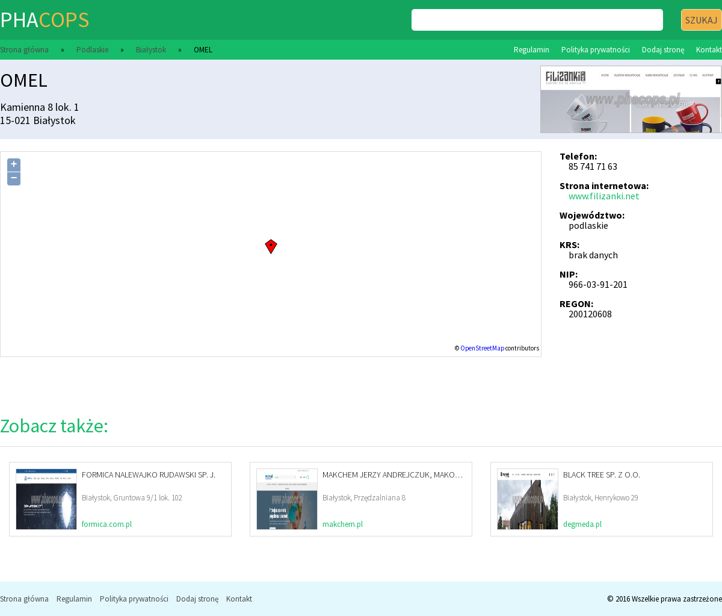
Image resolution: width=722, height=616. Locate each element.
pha (44, 19)
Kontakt (709, 50)
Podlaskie (92, 50)
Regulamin (531, 50)
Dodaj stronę (663, 50)
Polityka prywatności (595, 50)
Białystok (151, 50)
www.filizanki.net (604, 196)
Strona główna (24, 50)
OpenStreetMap (482, 348)
